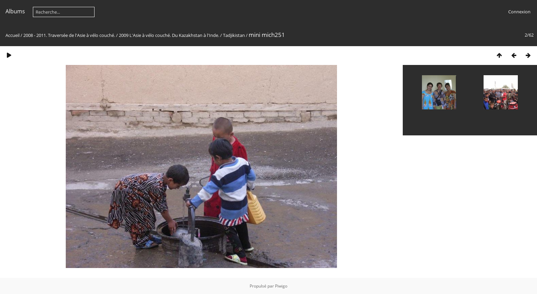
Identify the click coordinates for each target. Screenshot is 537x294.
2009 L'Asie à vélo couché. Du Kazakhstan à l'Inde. (169, 35)
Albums (15, 11)
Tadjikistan (234, 35)
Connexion (519, 12)
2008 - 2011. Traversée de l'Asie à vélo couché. (69, 35)
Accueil (12, 35)
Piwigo (281, 286)
